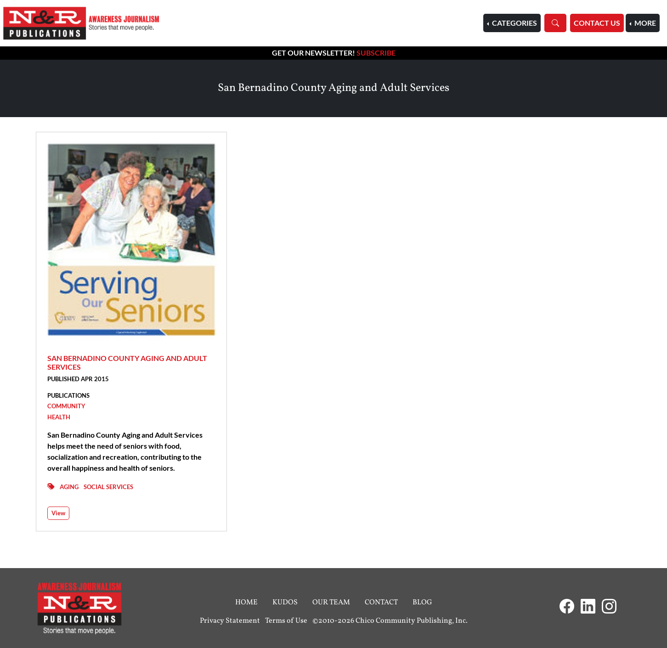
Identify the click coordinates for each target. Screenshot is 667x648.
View (58, 513)
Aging (69, 486)
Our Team (331, 602)
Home (246, 602)
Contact (381, 602)
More (644, 22)
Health (58, 417)
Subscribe (376, 52)
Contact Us (597, 22)
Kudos (285, 602)
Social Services (108, 486)
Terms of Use (286, 621)
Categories (514, 22)
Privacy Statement (230, 621)
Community (66, 406)
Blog (422, 602)
